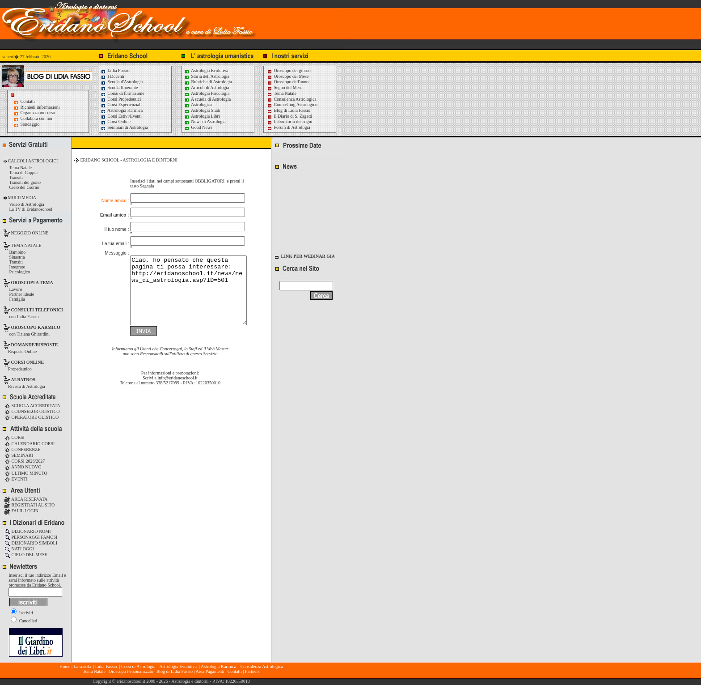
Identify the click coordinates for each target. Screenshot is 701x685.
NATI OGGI (19, 548)
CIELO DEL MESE (25, 554)
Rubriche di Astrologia (208, 81)
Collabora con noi (37, 118)
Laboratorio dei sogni (289, 121)
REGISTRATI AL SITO (29, 504)
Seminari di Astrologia (124, 127)
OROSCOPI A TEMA (32, 282)
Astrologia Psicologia (206, 93)
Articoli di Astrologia (206, 87)
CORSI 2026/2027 (24, 461)
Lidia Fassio (115, 70)
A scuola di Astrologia (207, 99)
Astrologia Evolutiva (206, 70)
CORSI (14, 437)
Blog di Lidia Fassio (288, 110)
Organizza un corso (38, 112)
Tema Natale (281, 93)
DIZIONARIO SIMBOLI (30, 542)
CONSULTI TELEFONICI (37, 309)
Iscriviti (22, 612)
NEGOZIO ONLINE (29, 232)
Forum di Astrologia (288, 127)
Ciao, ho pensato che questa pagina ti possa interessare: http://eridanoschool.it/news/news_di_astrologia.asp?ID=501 (182, 284)
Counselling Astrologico (292, 104)
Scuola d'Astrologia (122, 81)
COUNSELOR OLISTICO (32, 411)
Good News (198, 127)
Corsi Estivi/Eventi (121, 116)
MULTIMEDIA (21, 197)
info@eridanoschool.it (177, 378)
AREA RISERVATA (25, 499)
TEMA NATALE (26, 245)
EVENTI (16, 479)
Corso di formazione (122, 93)
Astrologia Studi (202, 110)
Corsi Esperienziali (121, 104)
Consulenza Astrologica (292, 99)
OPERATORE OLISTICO (31, 417)
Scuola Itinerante (119, 87)
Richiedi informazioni (40, 107)
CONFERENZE (22, 449)
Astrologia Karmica (122, 110)
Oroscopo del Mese (287, 76)
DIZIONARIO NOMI (27, 531)
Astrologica (198, 104)
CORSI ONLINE (27, 362)
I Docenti (112, 76)
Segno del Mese (284, 87)
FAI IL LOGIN (21, 510)
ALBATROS (23, 379)
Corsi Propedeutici (121, 99)
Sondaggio (30, 124)
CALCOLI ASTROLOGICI (32, 160)
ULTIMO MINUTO (25, 473)
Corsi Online (116, 121)
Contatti (28, 101)
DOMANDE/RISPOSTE (34, 344)
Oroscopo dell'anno (291, 81)
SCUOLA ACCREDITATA (32, 405)
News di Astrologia (205, 121)
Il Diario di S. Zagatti (289, 116)
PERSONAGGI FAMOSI (30, 537)
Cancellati (24, 620)
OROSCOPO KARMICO (35, 327)
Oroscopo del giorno (289, 70)
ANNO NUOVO (22, 466)
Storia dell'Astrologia (206, 76)
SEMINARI (18, 455)
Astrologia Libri (202, 116)
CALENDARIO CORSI (29, 443)
